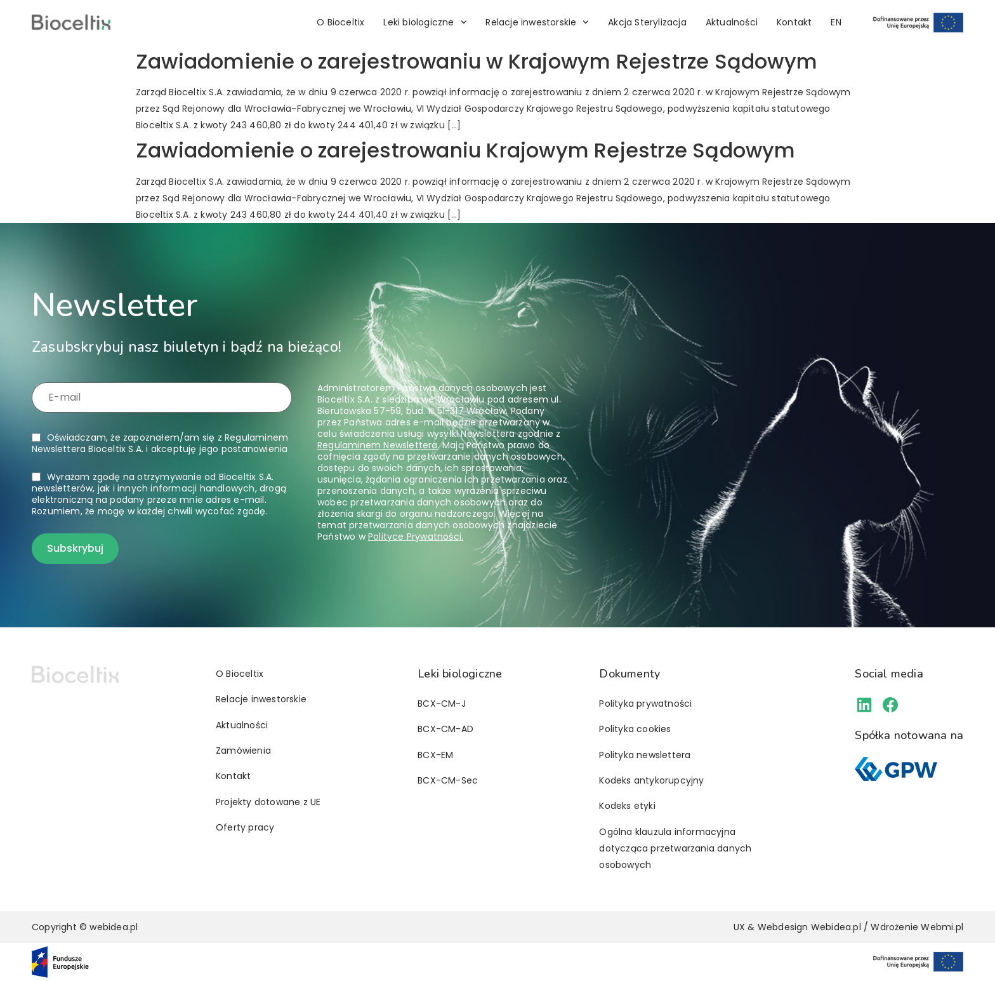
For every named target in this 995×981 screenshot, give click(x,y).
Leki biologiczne (424, 22)
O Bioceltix (340, 22)
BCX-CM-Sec (448, 780)
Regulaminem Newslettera (377, 445)
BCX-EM (435, 755)
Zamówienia (243, 750)
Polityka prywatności (645, 703)
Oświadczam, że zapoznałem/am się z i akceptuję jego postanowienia (160, 443)
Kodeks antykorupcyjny (651, 780)
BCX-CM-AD (445, 729)
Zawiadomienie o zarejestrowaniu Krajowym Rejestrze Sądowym (466, 150)
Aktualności (732, 22)
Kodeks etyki (627, 805)
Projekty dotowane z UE (268, 802)
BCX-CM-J (442, 703)
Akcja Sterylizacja (647, 22)
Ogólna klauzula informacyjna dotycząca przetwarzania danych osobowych (675, 848)
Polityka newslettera (644, 755)
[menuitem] (836, 22)
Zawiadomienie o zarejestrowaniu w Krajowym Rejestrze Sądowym (476, 61)
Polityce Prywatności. (415, 536)
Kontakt (794, 22)
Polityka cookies (635, 729)
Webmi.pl (942, 927)
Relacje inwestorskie (537, 22)
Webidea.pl (836, 927)
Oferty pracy (245, 827)
